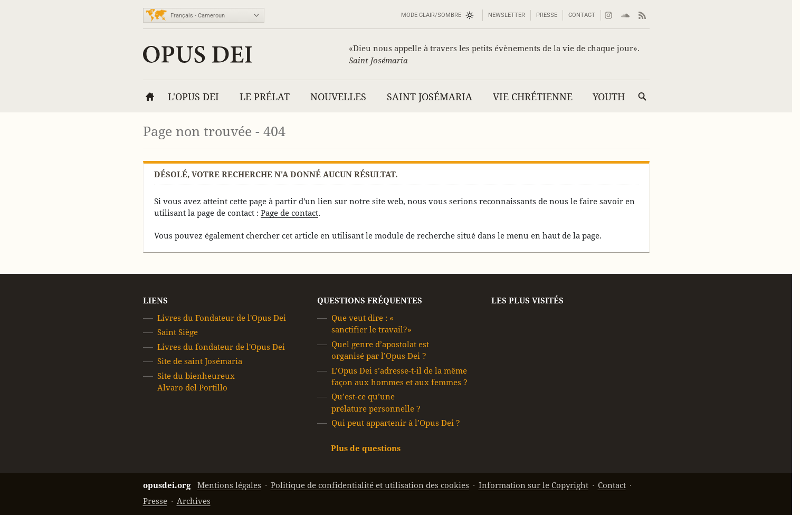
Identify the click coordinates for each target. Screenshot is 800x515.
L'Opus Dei (193, 96)
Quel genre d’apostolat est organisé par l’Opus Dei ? (380, 350)
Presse (546, 15)
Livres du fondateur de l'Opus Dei (221, 346)
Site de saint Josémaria (199, 361)
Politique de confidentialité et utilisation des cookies (370, 485)
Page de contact (289, 212)
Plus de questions (366, 448)
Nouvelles (338, 96)
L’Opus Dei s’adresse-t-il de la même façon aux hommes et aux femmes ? (399, 376)
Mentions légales (229, 485)
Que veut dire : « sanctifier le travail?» (371, 323)
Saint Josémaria (429, 96)
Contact (581, 15)
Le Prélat (265, 96)
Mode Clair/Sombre (431, 15)
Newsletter (506, 15)
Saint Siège (177, 332)
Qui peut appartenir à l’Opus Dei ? (395, 422)
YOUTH (609, 96)
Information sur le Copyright (533, 485)
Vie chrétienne (533, 96)
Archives (194, 501)
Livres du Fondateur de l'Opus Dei (221, 317)
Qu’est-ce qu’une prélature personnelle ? (376, 403)
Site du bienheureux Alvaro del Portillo (196, 381)
